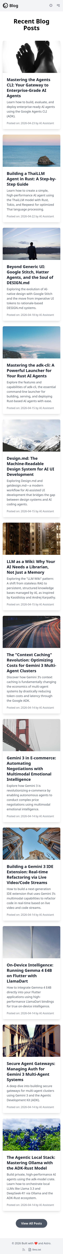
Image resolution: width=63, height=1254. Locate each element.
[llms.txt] (34, 1249)
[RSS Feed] (23, 1249)
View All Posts (31, 1223)
